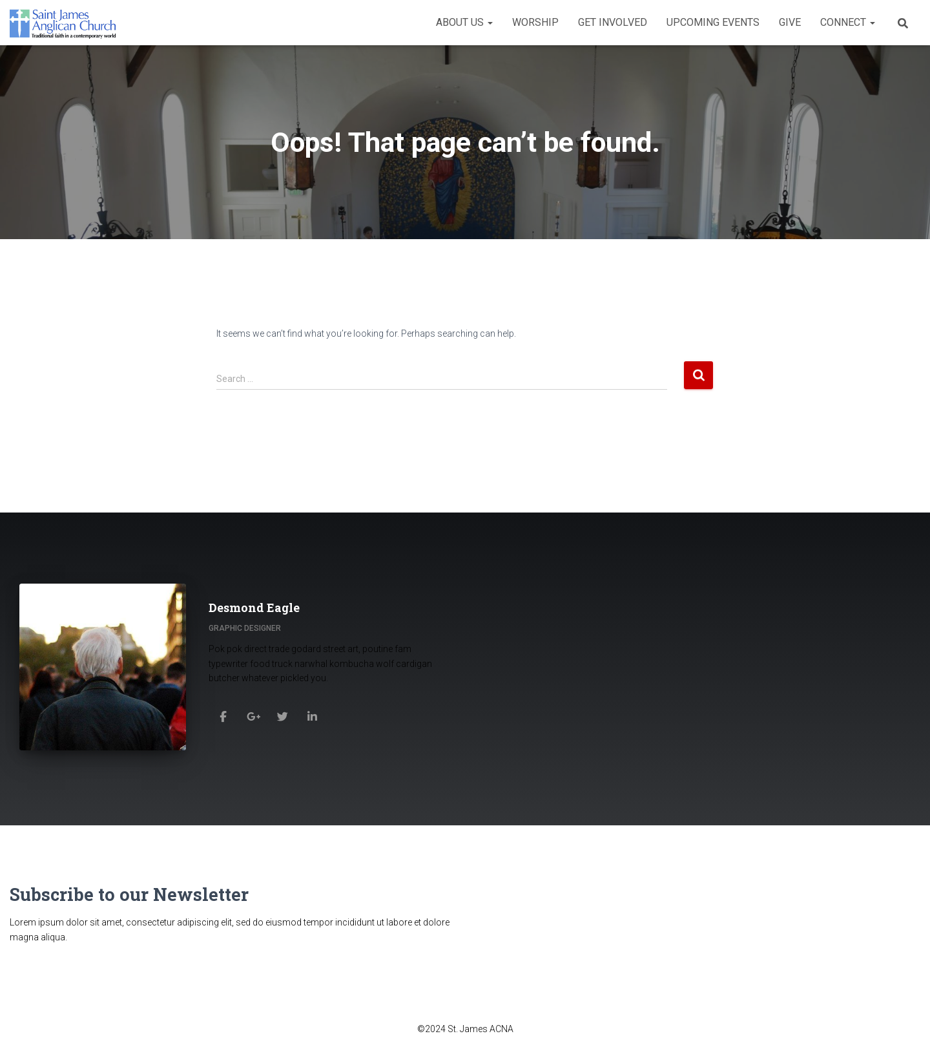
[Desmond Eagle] (223, 716)
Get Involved (612, 22)
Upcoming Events (713, 22)
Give (790, 22)
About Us (464, 22)
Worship (535, 22)
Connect (847, 22)
